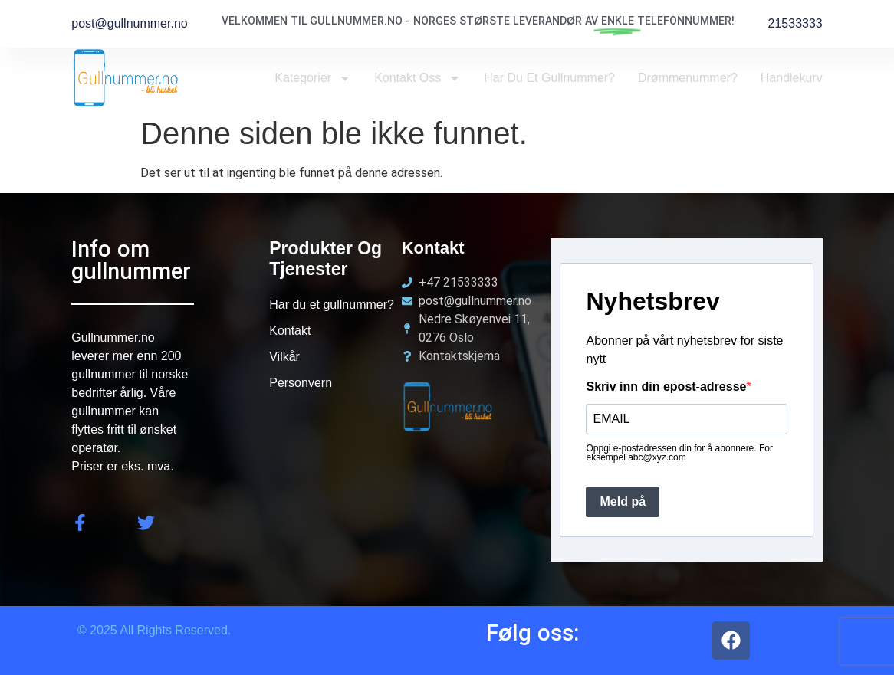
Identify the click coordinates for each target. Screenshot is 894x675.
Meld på (623, 501)
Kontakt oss (417, 78)
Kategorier (312, 78)
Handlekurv (792, 77)
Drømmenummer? (688, 77)
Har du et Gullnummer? (549, 77)
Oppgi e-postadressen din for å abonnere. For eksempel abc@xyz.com (679, 453)
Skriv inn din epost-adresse (666, 387)
